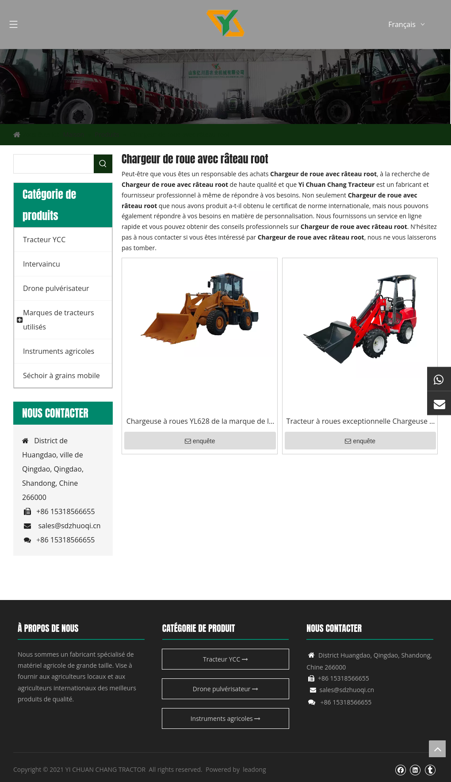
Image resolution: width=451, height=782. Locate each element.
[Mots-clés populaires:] (103, 164)
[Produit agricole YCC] (225, 86)
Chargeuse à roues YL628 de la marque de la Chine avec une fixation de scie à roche (199, 421)
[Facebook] (400, 769)
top (437, 748)
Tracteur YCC (225, 659)
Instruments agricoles (226, 718)
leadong (254, 769)
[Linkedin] (414, 769)
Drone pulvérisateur (225, 689)
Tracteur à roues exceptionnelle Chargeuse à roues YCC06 (360, 421)
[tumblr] (430, 769)
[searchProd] (54, 164)
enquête (200, 441)
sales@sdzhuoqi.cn (69, 525)
